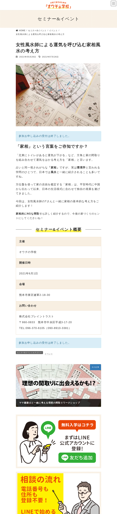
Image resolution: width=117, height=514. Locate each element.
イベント (49, 354)
